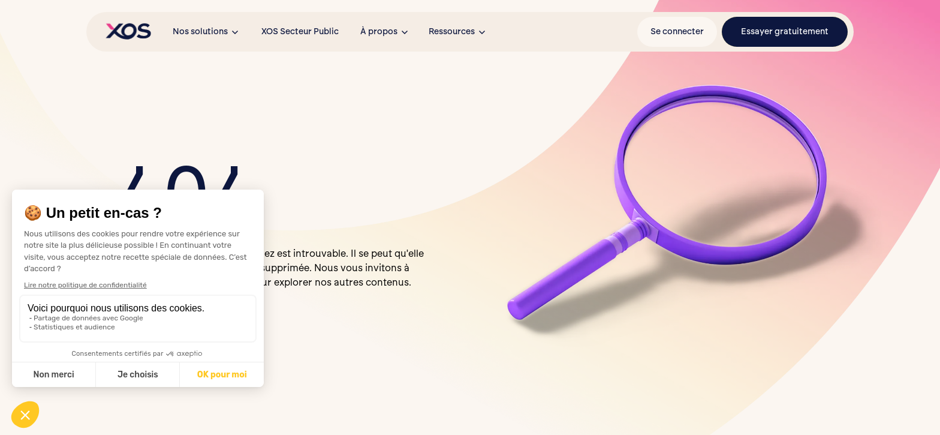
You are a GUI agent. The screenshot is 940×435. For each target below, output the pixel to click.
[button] (206, 32)
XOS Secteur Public (300, 31)
